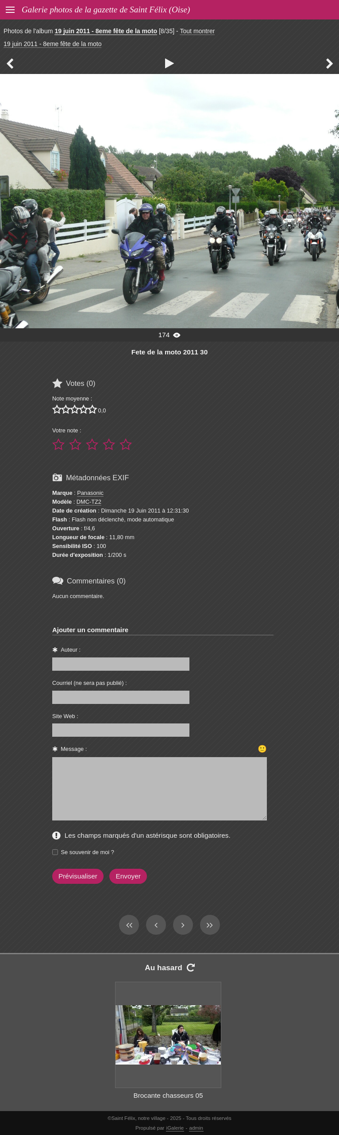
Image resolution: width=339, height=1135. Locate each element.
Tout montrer (197, 31)
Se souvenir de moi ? (87, 852)
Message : (74, 749)
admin (196, 1128)
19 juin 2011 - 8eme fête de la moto (105, 31)
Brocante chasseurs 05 (168, 1095)
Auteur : (71, 649)
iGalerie (175, 1128)
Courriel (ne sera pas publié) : (89, 683)
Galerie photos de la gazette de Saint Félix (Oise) (106, 9)
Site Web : (65, 716)
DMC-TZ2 (89, 501)
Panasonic (90, 493)
